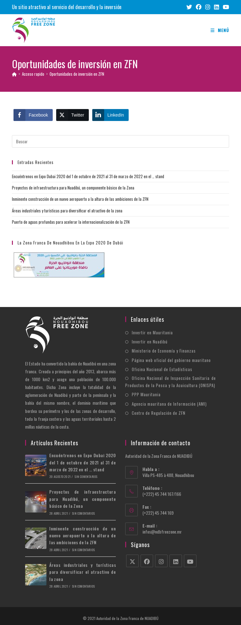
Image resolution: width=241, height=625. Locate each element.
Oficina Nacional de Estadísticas (162, 369)
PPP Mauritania (146, 394)
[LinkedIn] (175, 561)
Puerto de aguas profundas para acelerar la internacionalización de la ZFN (71, 222)
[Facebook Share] (32, 115)
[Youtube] (190, 561)
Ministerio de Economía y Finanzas (164, 351)
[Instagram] (161, 561)
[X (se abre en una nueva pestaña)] (189, 7)
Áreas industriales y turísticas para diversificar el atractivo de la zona (67, 210)
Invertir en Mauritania (152, 332)
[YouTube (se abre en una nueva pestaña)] (225, 7)
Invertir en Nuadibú (150, 341)
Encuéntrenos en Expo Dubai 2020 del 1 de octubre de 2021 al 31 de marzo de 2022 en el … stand (88, 176)
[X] (132, 561)
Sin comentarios (85, 476)
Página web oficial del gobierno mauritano (171, 360)
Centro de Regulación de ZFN (158, 413)
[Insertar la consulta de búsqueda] (120, 141)
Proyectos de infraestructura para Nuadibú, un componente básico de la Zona (73, 187)
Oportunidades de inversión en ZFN (77, 74)
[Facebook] (147, 561)
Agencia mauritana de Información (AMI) (169, 404)
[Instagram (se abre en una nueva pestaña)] (207, 7)
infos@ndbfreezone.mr (162, 531)
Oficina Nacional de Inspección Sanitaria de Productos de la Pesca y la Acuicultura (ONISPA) (170, 381)
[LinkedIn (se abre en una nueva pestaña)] (216, 7)
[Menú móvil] (220, 30)
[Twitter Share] (72, 115)
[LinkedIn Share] (110, 115)
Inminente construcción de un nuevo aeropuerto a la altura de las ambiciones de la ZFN (80, 199)
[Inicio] (14, 74)
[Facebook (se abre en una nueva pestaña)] (198, 7)
